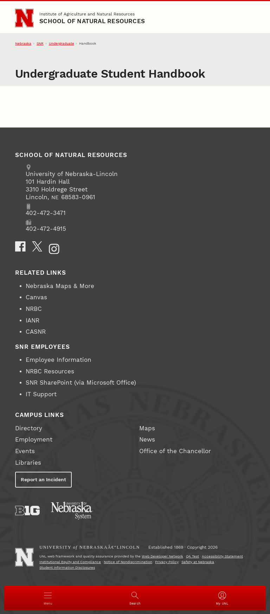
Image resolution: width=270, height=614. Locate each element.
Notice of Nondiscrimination (128, 562)
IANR (32, 320)
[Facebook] (20, 246)
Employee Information (58, 360)
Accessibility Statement (222, 556)
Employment (33, 439)
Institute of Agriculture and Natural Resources (87, 14)
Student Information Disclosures (67, 567)
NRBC (34, 309)
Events (25, 451)
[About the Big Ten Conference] (27, 510)
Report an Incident (43, 479)
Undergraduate (61, 43)
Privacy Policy (167, 562)
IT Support (41, 394)
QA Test (192, 556)
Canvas (36, 297)
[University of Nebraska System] (72, 511)
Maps (147, 428)
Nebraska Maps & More (60, 286)
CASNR (36, 331)
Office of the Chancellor (175, 451)
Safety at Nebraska (197, 562)
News (147, 439)
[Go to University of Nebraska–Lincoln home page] (24, 18)
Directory (28, 428)
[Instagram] (54, 249)
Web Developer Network (162, 556)
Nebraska (23, 43)
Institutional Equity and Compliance (70, 562)
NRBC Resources (50, 371)
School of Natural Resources (92, 21)
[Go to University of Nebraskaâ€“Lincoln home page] (24, 557)
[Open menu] (47, 598)
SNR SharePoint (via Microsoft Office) (81, 382)
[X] (37, 246)
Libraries (28, 462)
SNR (40, 43)
